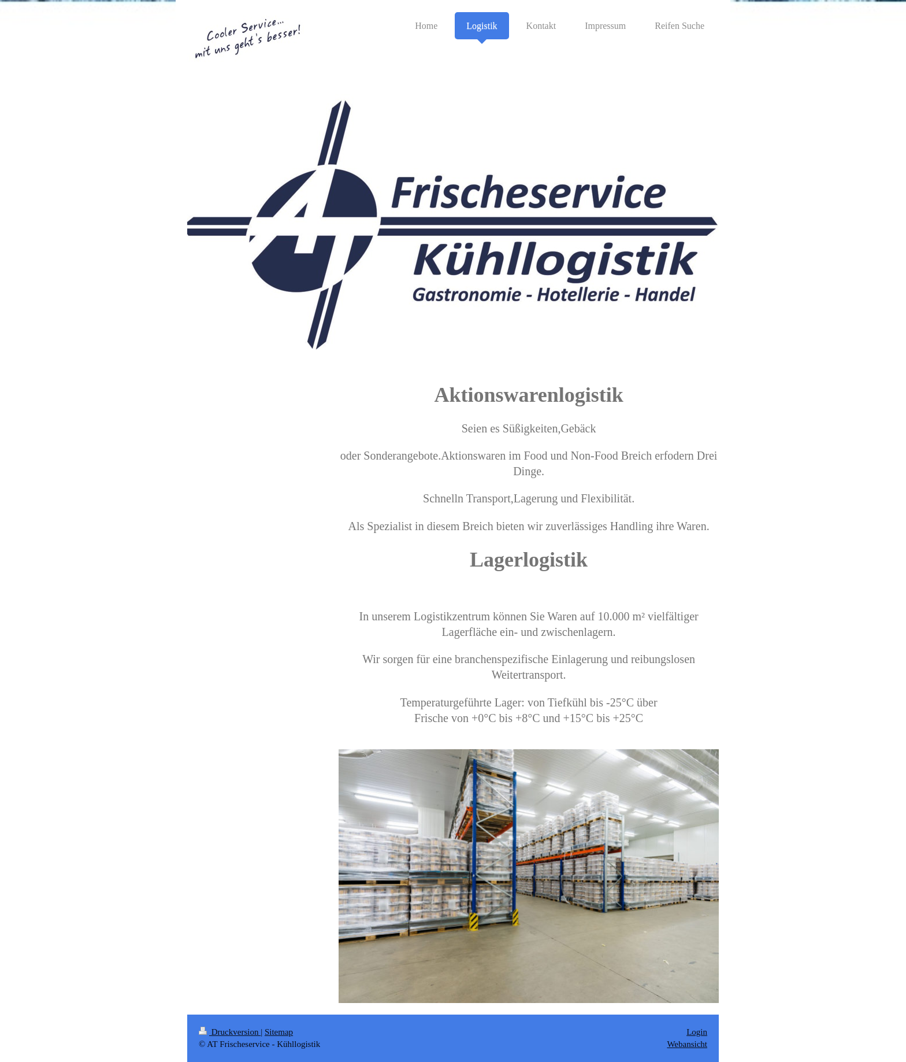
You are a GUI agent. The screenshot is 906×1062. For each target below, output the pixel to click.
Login (696, 1032)
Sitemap (279, 1032)
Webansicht (687, 1044)
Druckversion (230, 1032)
